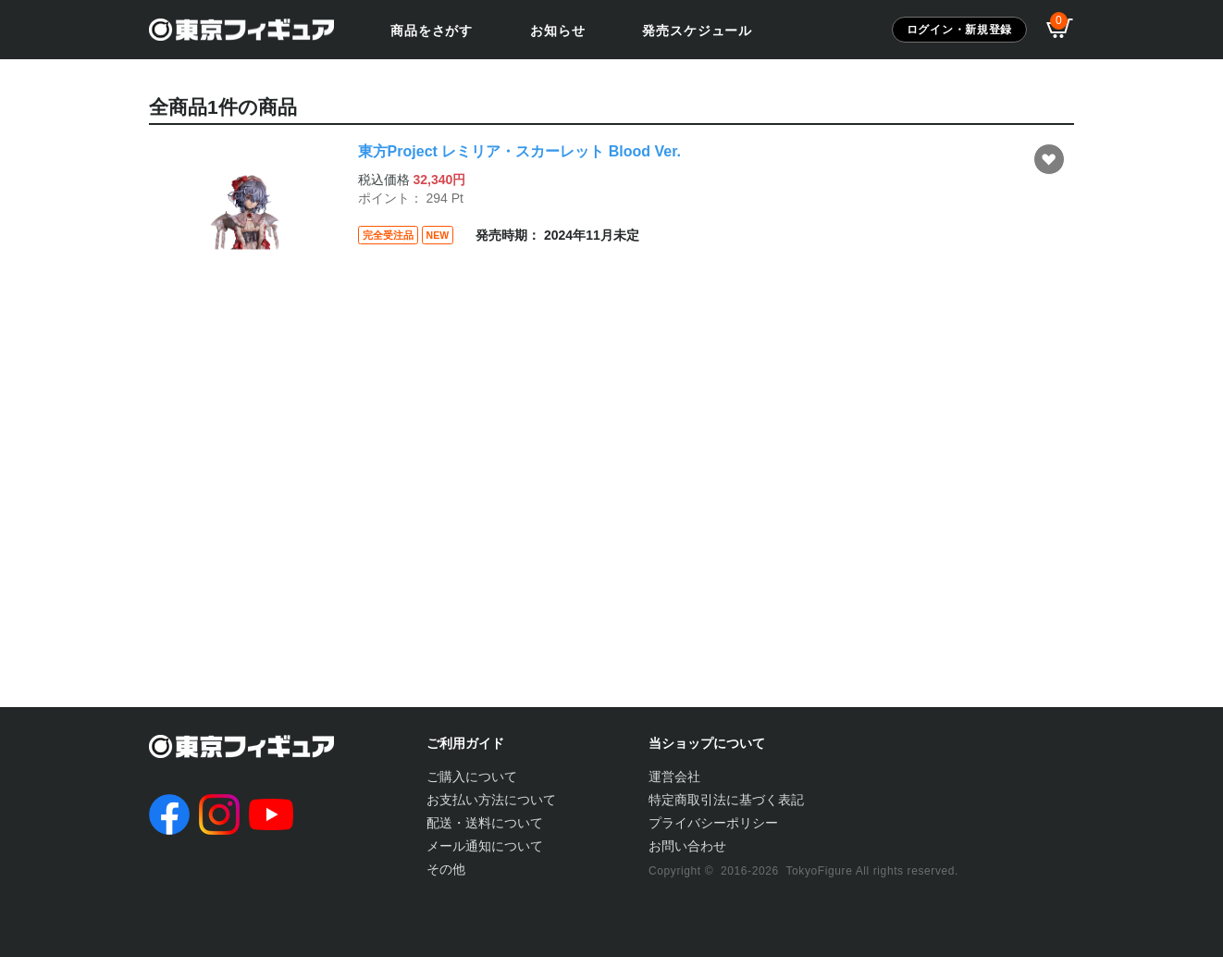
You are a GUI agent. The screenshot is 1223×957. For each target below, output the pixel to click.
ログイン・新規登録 (959, 29)
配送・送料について (484, 822)
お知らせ (557, 30)
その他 (445, 869)
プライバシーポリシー (713, 822)
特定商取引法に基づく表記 (726, 799)
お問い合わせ (687, 846)
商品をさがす (431, 30)
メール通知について (484, 846)
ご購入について (471, 776)
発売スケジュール (697, 30)
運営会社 (674, 776)
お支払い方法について (491, 799)
